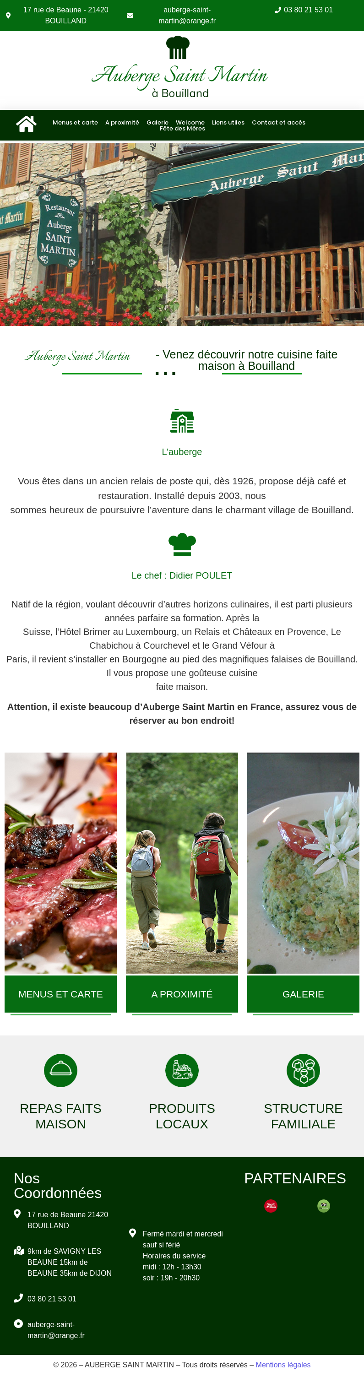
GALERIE (303, 994)
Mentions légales (283, 1365)
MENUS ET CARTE (60, 994)
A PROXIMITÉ (181, 994)
